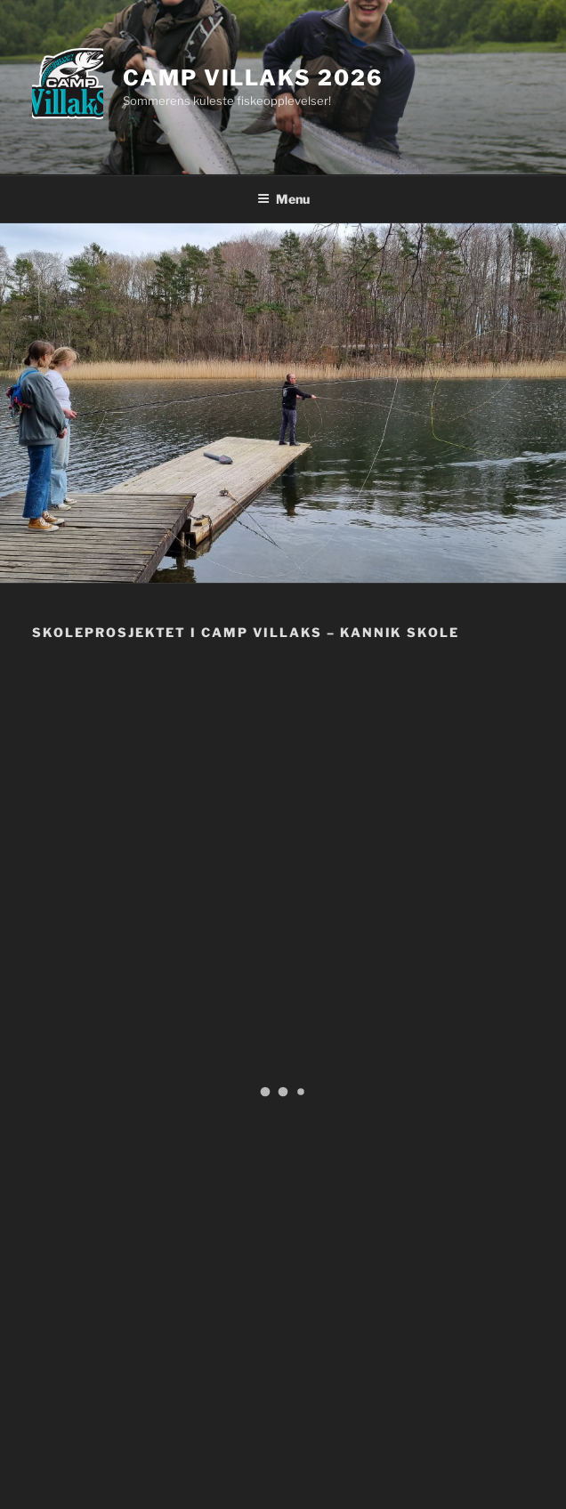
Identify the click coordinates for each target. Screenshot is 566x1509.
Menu (283, 198)
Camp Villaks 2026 (253, 78)
